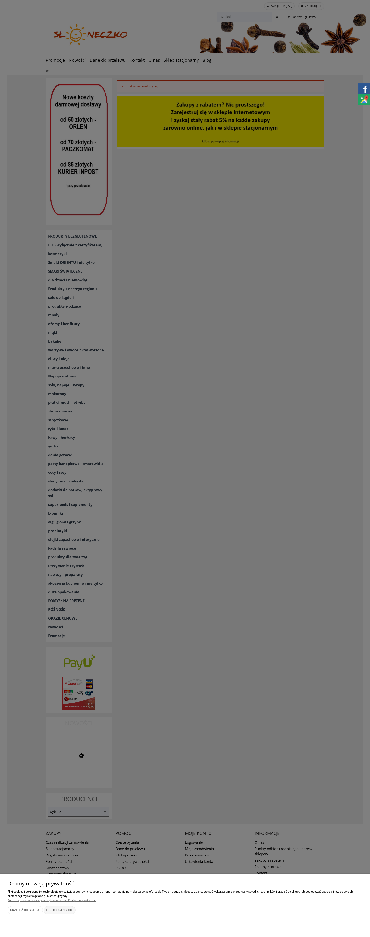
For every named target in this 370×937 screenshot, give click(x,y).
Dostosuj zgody (59, 910)
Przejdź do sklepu (25, 910)
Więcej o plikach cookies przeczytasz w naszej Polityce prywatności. (52, 900)
